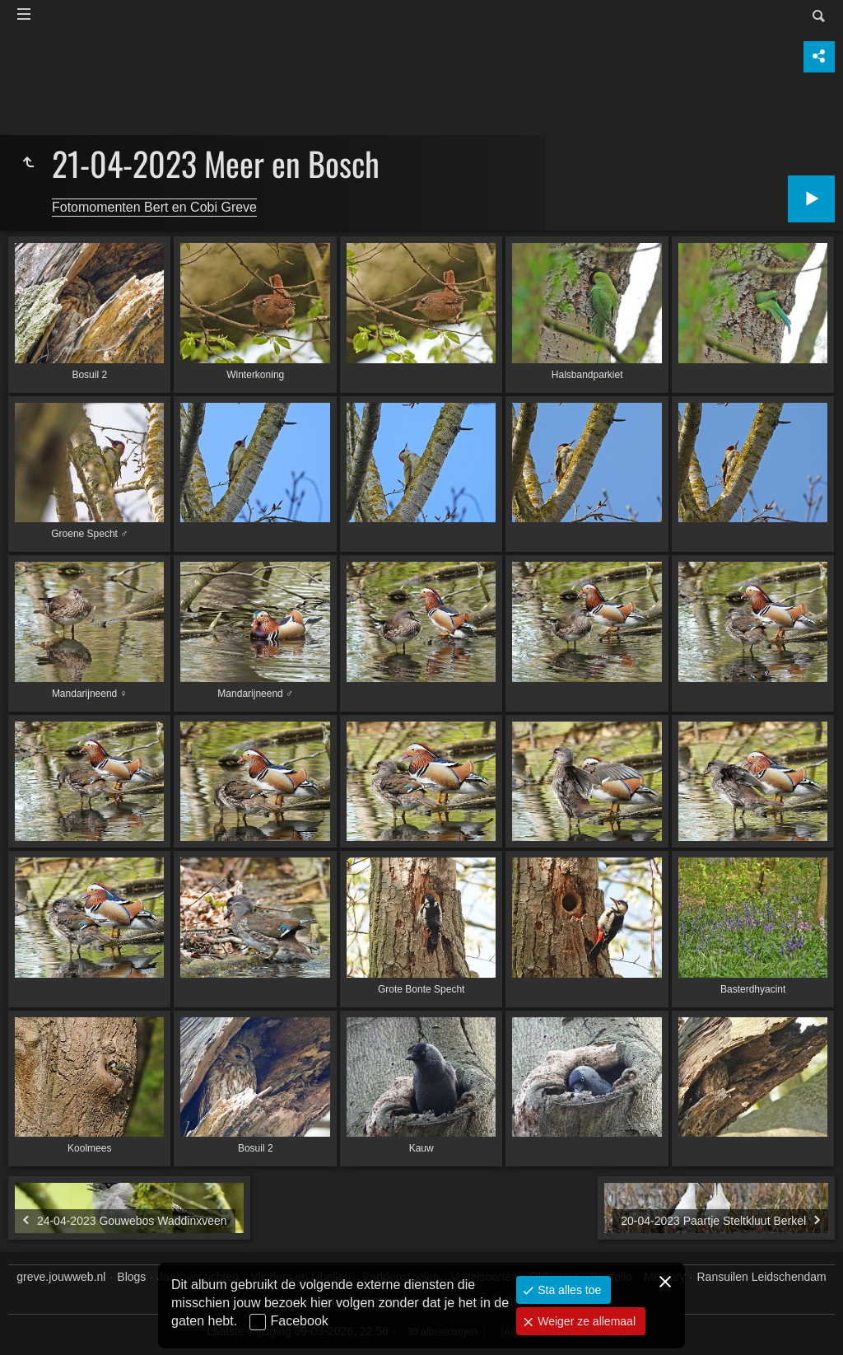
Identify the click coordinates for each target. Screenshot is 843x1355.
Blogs (131, 1276)
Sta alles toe (567, 1290)
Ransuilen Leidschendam (762, 1276)
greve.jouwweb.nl (60, 1276)
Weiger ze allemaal (585, 1321)
